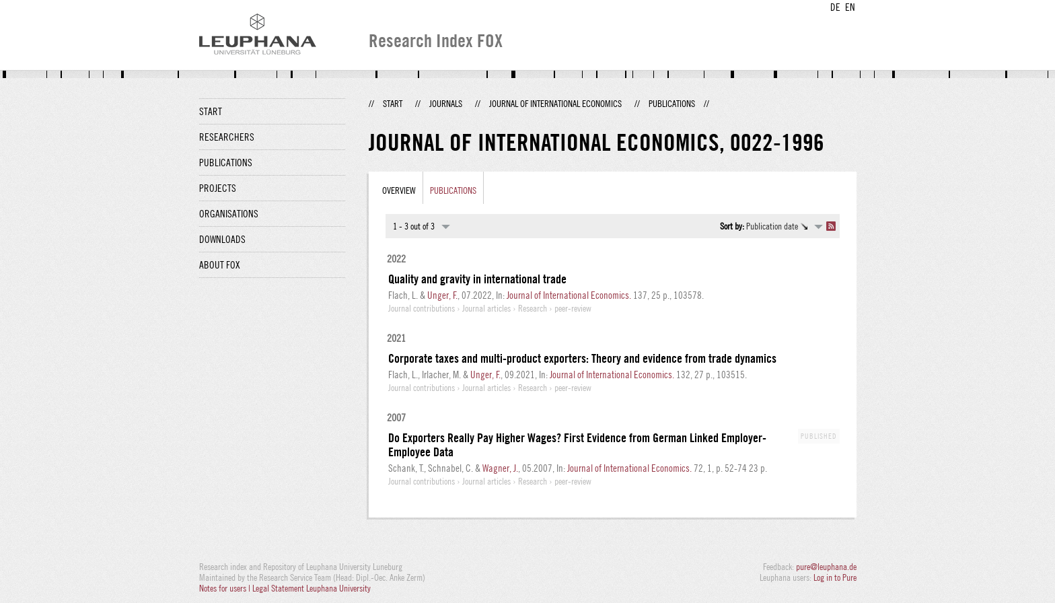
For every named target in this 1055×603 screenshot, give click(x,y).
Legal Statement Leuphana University (311, 588)
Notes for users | (225, 588)
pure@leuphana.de (826, 566)
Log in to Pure (835, 577)
